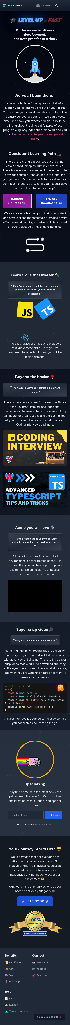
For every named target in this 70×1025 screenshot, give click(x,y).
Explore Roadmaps (51, 201)
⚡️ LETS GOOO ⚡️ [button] (35, 901)
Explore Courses (17, 201)
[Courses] (43, 6)
